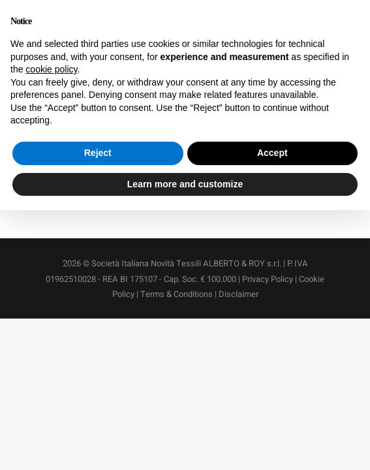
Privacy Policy (267, 279)
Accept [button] (272, 153)
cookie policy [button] (51, 69)
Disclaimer (238, 294)
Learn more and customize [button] (185, 184)
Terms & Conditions (176, 294)
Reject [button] (98, 153)
